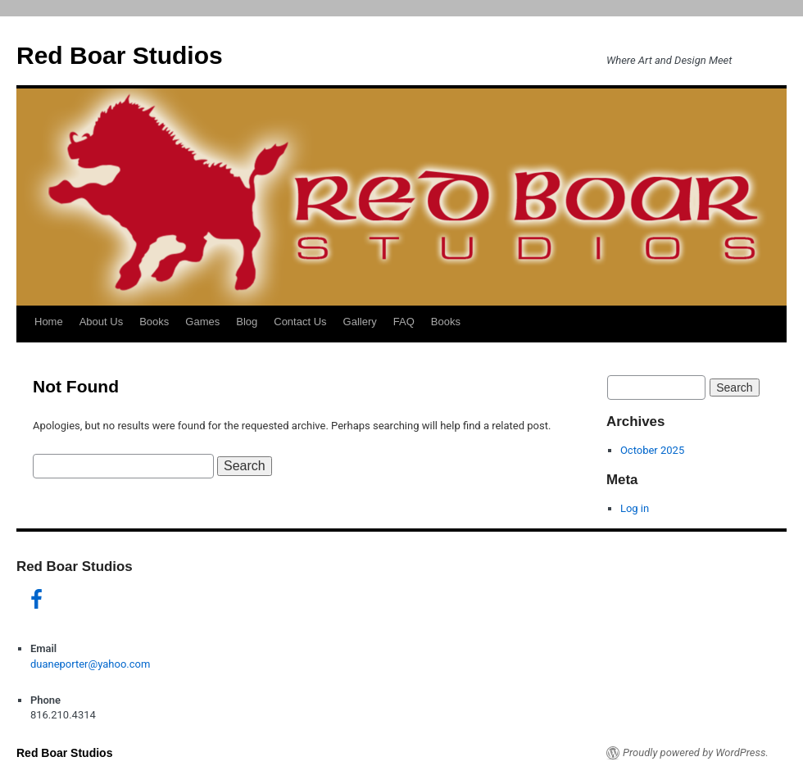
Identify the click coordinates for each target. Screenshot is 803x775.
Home (48, 321)
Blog (246, 321)
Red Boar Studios (119, 55)
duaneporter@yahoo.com (90, 664)
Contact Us (300, 321)
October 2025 (652, 450)
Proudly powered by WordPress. (696, 752)
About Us (101, 321)
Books (154, 321)
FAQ (404, 321)
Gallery (360, 321)
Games (202, 321)
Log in (634, 508)
